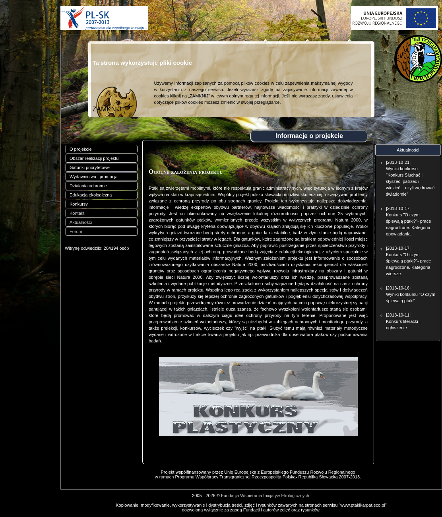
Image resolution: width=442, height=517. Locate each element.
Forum (76, 231)
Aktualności (81, 222)
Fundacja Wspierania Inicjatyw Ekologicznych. (265, 495)
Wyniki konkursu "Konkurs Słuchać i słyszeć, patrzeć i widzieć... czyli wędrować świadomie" (410, 181)
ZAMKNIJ (106, 109)
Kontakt (77, 213)
